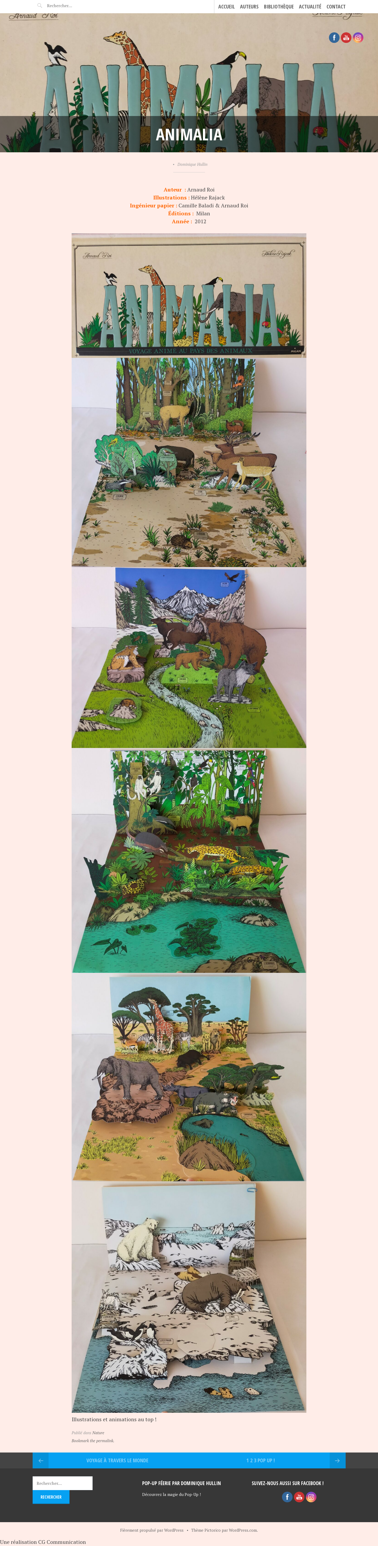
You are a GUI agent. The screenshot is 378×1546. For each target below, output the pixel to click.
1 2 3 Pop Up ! (260, 1460)
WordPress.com (243, 1530)
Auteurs (249, 6)
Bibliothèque (279, 6)
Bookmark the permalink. (93, 1440)
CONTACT (336, 6)
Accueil (226, 6)
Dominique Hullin (192, 164)
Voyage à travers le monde (117, 1460)
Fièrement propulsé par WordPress (152, 1530)
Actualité (310, 6)
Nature (98, 1432)
